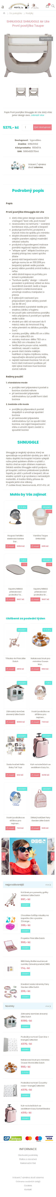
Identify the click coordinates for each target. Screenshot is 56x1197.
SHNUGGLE (32, 144)
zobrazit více (37, 115)
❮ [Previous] (3, 856)
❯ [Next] (52, 856)
